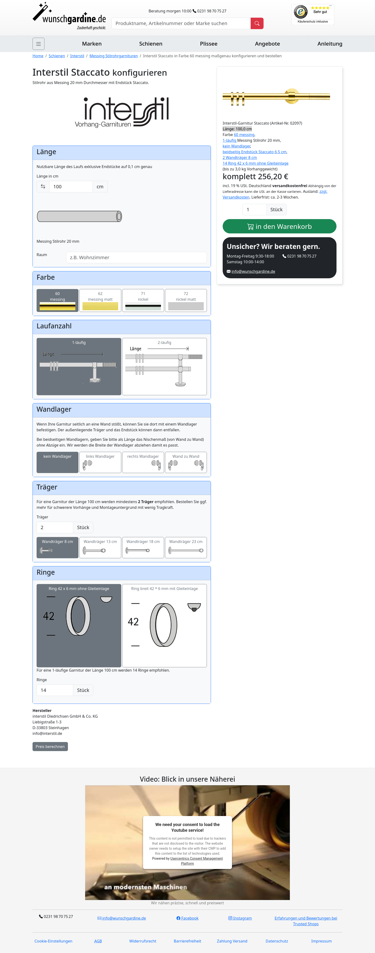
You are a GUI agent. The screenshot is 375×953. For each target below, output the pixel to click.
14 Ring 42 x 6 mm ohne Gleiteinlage (255, 163)
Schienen (150, 43)
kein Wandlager (57, 462)
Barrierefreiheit (187, 941)
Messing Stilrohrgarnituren (113, 55)
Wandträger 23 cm (186, 548)
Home (38, 55)
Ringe (42, 679)
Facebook (187, 918)
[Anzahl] (254, 209)
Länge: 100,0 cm (237, 129)
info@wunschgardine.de (253, 271)
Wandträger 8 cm (57, 548)
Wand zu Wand (186, 462)
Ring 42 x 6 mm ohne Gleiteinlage (79, 614)
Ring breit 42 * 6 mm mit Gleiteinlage (164, 626)
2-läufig (164, 367)
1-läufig (79, 367)
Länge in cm (47, 176)
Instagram (240, 918)
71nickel (143, 300)
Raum (42, 254)
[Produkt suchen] (257, 23)
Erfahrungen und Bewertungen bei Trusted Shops (306, 921)
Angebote (267, 43)
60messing (57, 300)
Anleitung (330, 43)
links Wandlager (100, 462)
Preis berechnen (50, 746)
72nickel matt (186, 300)
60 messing (244, 134)
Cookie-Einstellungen (53, 941)
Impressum (321, 941)
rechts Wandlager (143, 462)
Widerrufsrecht (142, 941)
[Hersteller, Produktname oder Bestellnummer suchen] (181, 23)
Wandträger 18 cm (143, 548)
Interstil (77, 55)
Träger (42, 517)
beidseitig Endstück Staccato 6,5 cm (255, 151)
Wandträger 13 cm (100, 548)
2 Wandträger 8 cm (240, 157)
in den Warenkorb (279, 226)
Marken (92, 43)
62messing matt (100, 300)
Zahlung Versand (232, 941)
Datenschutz (277, 941)
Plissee (208, 43)
